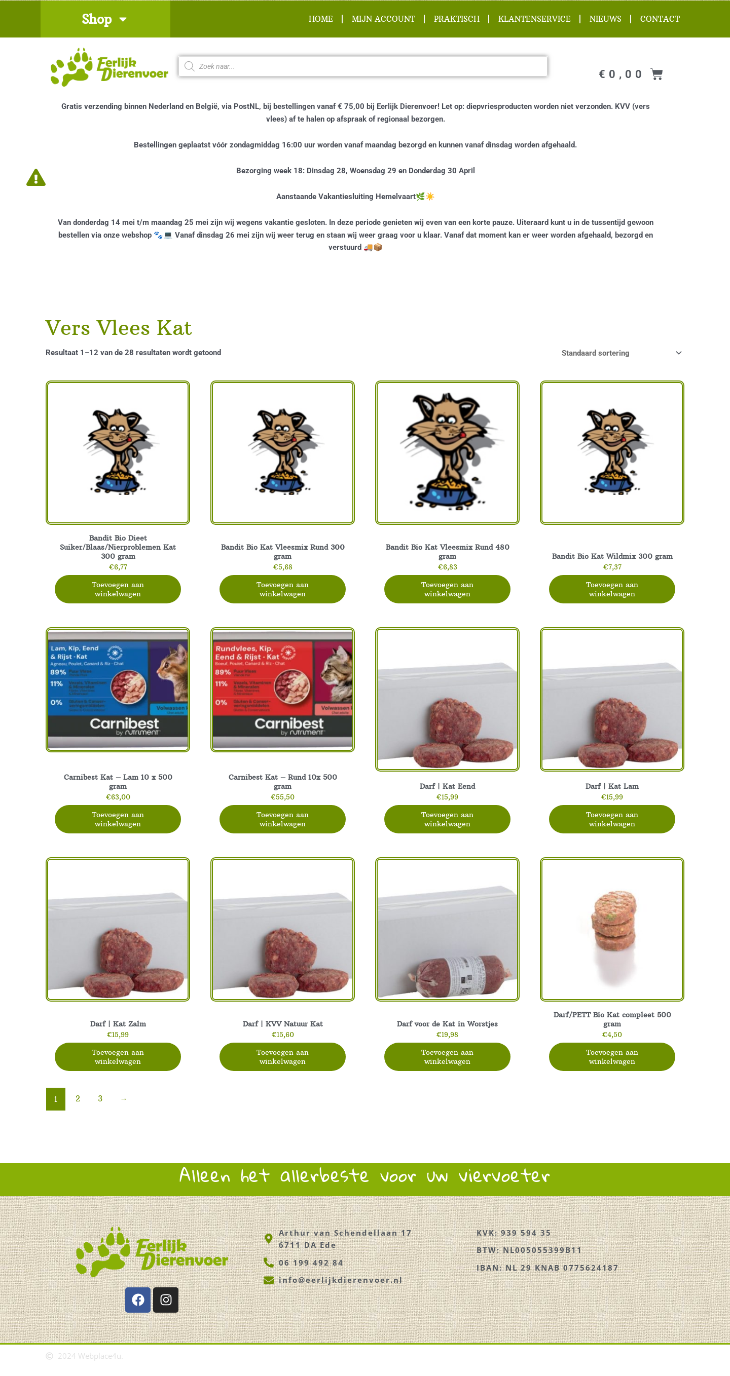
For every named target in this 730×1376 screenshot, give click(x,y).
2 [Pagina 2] (78, 1108)
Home (321, 19)
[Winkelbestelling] (620, 353)
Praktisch (457, 19)
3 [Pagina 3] (100, 1108)
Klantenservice (534, 19)
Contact (660, 19)
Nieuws (606, 19)
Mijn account (383, 19)
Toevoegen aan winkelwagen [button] (118, 592)
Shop (105, 19)
